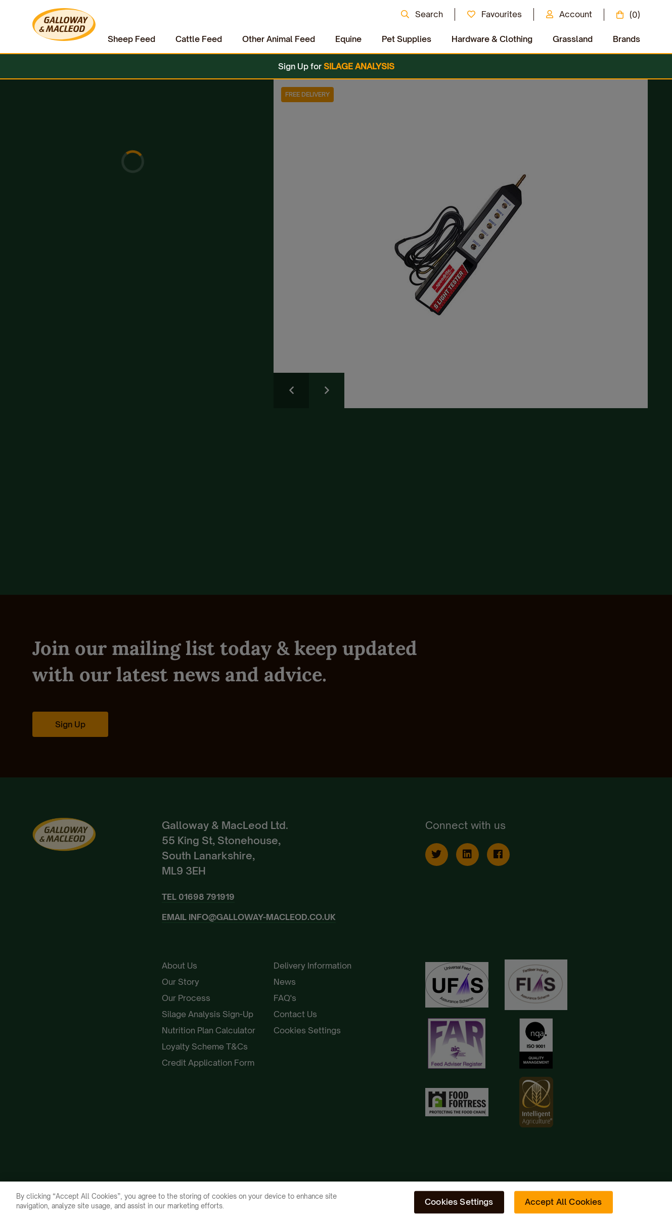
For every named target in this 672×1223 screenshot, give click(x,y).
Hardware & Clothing (492, 39)
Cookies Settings (459, 1202)
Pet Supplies (406, 39)
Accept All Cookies (563, 1202)
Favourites (501, 14)
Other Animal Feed (278, 39)
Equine (348, 39)
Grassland (573, 39)
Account (575, 14)
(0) (635, 15)
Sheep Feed (131, 39)
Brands (626, 39)
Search (429, 14)
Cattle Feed (198, 39)
